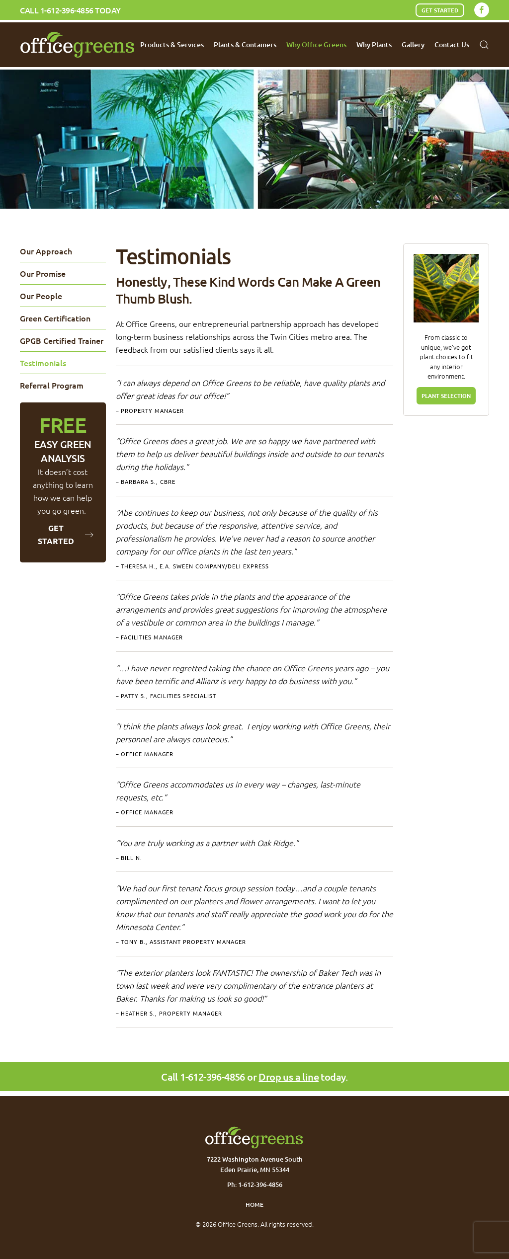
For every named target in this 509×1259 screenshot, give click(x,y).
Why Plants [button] (374, 44)
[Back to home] (78, 45)
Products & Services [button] (172, 44)
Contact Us (451, 44)
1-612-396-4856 (66, 9)
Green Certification (55, 318)
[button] (484, 45)
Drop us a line (288, 1076)
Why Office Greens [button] (316, 44)
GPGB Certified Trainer (61, 340)
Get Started (440, 10)
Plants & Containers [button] (245, 44)
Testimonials (43, 362)
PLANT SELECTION (446, 395)
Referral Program (52, 385)
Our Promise (43, 273)
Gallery (413, 44)
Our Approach (46, 250)
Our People (41, 295)
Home (254, 1204)
